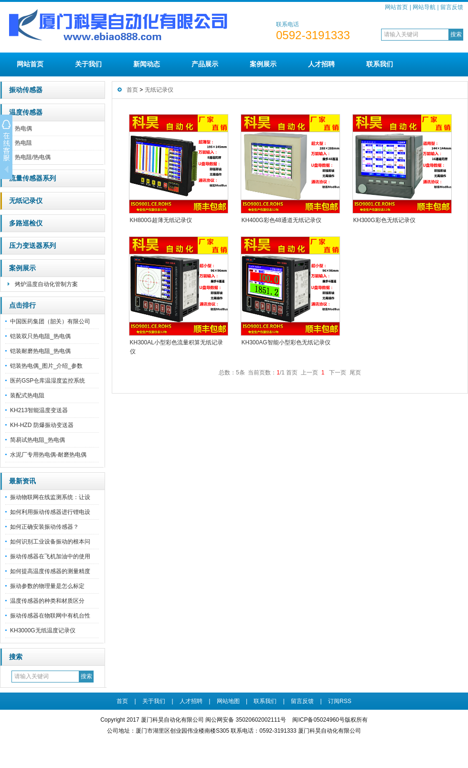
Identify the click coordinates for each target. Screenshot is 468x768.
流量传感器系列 (32, 178)
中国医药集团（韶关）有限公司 (50, 321)
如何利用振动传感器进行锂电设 (50, 512)
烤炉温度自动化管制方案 (46, 284)
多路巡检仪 (26, 223)
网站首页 (396, 7)
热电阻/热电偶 (33, 157)
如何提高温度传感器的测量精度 (50, 571)
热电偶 (23, 128)
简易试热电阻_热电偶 (37, 440)
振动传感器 (26, 90)
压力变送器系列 (32, 245)
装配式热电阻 (27, 395)
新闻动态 (146, 64)
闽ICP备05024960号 (318, 719)
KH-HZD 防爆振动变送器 (42, 425)
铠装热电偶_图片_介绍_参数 (46, 366)
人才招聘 (321, 64)
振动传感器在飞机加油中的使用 (50, 556)
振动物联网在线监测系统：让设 (50, 497)
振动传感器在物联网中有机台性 (50, 615)
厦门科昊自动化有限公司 (329, 730)
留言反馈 (451, 7)
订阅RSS (339, 701)
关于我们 (88, 64)
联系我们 (379, 64)
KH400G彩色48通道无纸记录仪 (281, 220)
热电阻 (23, 142)
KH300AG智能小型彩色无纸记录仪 (286, 342)
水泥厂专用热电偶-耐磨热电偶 (48, 454)
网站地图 (228, 701)
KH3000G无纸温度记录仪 (42, 630)
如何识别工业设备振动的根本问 (50, 541)
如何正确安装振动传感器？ (44, 526)
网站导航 (424, 7)
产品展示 (204, 64)
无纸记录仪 (26, 200)
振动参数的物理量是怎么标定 (47, 586)
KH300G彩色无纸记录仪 (384, 220)
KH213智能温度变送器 (39, 410)
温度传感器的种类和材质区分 (47, 600)
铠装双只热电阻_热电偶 (40, 336)
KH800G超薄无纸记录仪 (161, 220)
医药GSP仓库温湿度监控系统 (47, 380)
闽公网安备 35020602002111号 (245, 719)
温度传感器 (26, 112)
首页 (132, 89)
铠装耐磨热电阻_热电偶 (40, 351)
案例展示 (263, 64)
